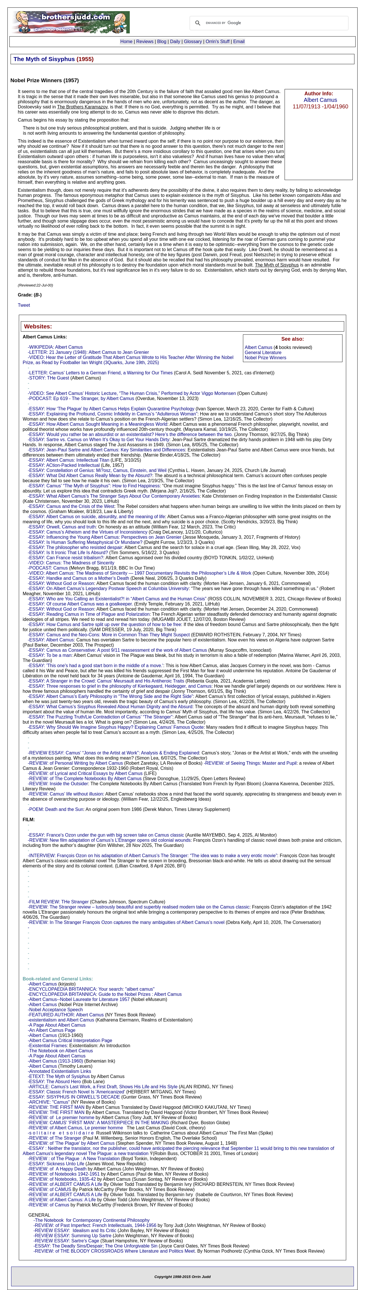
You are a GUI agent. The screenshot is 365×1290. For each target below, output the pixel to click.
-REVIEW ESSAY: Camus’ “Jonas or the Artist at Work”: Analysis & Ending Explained (113, 752)
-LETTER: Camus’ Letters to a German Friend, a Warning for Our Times (100, 372)
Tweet (24, 305)
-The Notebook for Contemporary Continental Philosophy (91, 1220)
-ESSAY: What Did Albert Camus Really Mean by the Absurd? (90, 475)
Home (126, 41)
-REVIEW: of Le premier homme (61, 1117)
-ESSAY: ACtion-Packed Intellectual (64, 465)
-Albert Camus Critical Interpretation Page (70, 1040)
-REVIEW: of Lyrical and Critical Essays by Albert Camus (85, 773)
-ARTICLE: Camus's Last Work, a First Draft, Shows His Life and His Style (102, 1086)
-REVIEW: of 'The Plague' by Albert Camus (71, 1143)
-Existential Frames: (48, 1045)
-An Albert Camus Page (51, 1030)
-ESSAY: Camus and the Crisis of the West (71, 506)
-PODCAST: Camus (48, 568)
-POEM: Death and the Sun (55, 809)
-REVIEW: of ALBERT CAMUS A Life (65, 1184)
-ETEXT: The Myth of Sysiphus (59, 1076)
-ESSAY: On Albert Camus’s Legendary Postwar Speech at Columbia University (108, 588)
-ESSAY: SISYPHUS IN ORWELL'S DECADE (74, 1097)
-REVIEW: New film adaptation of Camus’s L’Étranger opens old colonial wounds (109, 840)
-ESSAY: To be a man (49, 655)
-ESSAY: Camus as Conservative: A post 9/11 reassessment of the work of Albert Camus (117, 650)
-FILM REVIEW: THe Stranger (58, 901)
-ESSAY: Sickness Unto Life (56, 1163)
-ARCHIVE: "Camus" (49, 1102)
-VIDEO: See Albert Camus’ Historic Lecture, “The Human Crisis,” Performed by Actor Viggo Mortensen (132, 393)
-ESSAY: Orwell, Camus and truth (62, 526)
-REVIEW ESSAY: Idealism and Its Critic (74, 1230)
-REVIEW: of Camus (48, 1204)
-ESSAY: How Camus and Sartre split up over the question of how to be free (104, 624)
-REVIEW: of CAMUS (49, 1189)
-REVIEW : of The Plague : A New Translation (74, 1158)
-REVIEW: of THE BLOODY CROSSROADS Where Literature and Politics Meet (114, 1251)
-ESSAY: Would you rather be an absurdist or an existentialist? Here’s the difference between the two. (130, 434)
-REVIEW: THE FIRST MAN (56, 1107)
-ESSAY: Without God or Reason (61, 583)
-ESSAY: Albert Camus (51, 639)
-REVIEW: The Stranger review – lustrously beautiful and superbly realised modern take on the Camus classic (139, 907)
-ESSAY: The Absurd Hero (54, 1081)
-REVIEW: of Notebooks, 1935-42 (62, 1179)
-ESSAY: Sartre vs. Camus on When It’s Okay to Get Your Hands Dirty (98, 439)
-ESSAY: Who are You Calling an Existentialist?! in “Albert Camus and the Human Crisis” (117, 598)
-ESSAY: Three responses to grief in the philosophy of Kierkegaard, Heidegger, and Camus (119, 686)
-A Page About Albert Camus (57, 1025)
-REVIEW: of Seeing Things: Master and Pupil (250, 763)
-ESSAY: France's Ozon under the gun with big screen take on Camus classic (106, 835)
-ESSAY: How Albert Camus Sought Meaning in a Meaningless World (97, 424)
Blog (161, 41)
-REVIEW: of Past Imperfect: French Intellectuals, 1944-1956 (94, 1225)
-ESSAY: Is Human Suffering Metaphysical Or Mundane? (85, 542)
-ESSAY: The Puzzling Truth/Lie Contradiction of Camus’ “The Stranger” (100, 716)
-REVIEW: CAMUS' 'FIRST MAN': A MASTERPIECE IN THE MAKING (98, 1122)
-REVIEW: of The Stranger (54, 1138)
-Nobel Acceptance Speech (55, 1009)
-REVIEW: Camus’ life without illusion (65, 794)
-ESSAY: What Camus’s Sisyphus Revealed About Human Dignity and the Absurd (110, 706)
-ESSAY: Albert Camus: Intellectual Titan (68, 460)
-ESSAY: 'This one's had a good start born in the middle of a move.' (95, 665)
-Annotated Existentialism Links (59, 1071)
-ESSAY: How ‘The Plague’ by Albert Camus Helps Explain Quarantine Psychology (111, 408)
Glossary (193, 41)
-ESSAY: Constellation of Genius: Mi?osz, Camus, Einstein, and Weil (97, 470)
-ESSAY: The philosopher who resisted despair (75, 547)
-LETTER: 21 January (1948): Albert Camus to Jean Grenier (88, 352)
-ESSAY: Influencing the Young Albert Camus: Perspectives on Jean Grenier (104, 537)
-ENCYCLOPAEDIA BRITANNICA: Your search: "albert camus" (91, 989)
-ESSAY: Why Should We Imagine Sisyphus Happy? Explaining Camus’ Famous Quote (116, 727)
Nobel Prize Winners (265, 357)
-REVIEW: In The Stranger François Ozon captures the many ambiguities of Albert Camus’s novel (126, 922)
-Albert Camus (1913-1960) (55, 1061)
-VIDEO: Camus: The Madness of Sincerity (71, 562)
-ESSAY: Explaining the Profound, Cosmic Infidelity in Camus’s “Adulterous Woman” (112, 413)
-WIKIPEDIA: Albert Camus (55, 347)
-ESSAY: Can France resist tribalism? (65, 557)
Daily (175, 41)
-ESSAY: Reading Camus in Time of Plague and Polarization (89, 614)
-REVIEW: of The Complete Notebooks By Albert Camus (85, 778)
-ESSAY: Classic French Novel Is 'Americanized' (76, 1091)
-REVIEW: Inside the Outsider (58, 783)
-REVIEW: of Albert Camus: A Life (62, 1199)
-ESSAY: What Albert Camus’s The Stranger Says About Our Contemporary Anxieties (114, 496)
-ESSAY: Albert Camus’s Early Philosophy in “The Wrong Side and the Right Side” (110, 696)
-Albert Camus (42, 984)
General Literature (263, 352)
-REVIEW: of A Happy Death (57, 1168)
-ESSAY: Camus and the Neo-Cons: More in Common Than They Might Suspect (109, 634)
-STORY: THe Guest (48, 378)
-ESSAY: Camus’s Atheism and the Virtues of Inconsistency (87, 532)
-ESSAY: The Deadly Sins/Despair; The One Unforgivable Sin (95, 1245)
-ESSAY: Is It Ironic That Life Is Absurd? (68, 552)
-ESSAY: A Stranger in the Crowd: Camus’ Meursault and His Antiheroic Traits (106, 681)
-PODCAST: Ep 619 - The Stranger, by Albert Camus (81, 398)
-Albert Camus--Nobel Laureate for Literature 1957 (79, 999)
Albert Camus (320, 100)
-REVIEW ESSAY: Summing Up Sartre (72, 1235)
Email (239, 41)
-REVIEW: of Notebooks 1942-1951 (64, 1174)
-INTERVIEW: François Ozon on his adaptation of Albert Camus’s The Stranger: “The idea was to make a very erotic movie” (152, 855)
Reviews (144, 41)
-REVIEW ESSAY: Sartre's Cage (66, 1240)
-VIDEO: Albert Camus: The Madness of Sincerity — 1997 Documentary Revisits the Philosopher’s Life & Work (139, 573)
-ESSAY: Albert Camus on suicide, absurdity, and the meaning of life (96, 516)
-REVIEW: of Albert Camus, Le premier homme (75, 1127)
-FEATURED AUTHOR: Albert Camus (66, 1014)
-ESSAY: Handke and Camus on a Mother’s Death (78, 578)
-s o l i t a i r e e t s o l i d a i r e (60, 1132)
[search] (268, 23)
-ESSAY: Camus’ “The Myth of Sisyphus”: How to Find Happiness (93, 485)
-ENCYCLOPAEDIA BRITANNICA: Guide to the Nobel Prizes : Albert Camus (105, 994)
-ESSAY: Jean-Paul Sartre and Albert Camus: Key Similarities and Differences (106, 449)
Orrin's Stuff (218, 41)
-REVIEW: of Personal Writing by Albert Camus (75, 763)
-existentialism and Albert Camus (61, 1020)
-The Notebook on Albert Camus (60, 1050)
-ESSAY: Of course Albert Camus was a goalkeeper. (80, 603)
